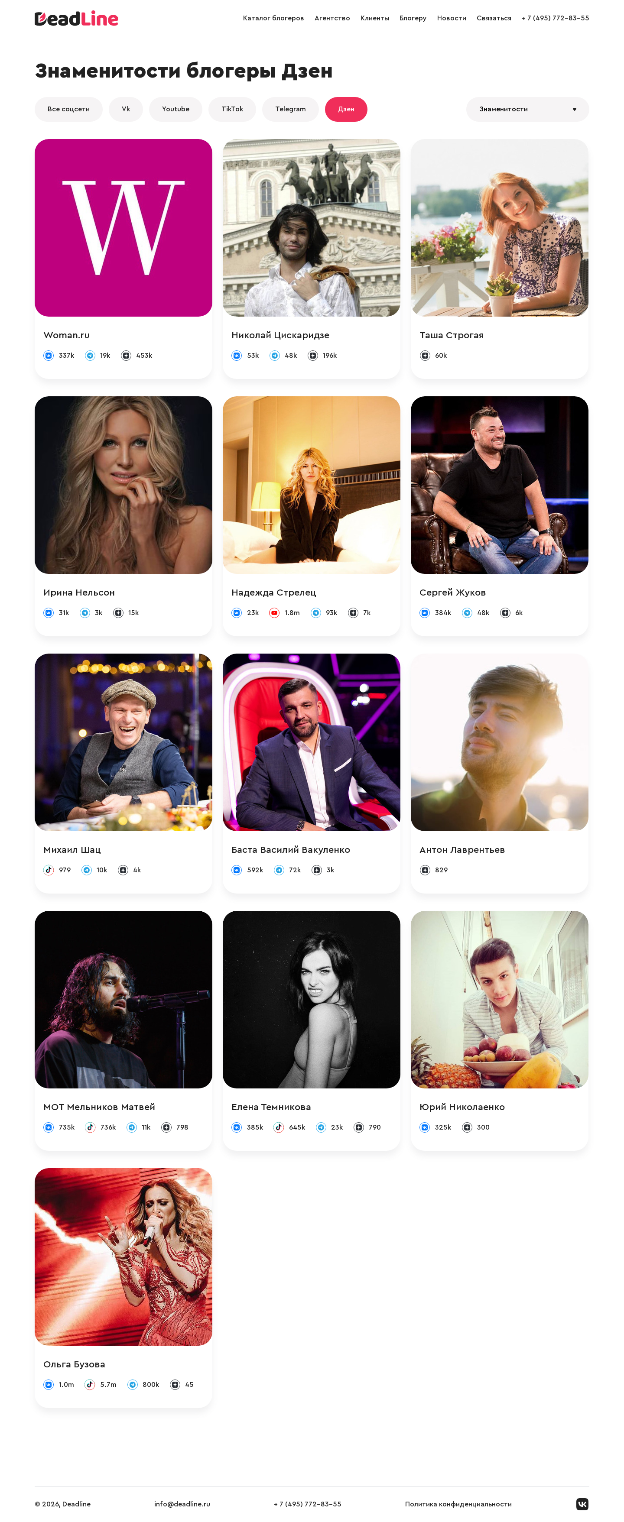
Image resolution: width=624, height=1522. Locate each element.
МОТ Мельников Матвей (99, 1107)
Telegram (290, 109)
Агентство (332, 18)
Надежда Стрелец (273, 592)
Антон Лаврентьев (462, 850)
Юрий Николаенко (462, 1107)
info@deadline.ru (182, 1504)
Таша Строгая (451, 335)
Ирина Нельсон (79, 592)
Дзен (346, 109)
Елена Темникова (271, 1107)
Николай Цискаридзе (280, 335)
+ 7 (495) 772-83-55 (555, 18)
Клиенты (375, 18)
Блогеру (413, 18)
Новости (451, 18)
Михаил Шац (72, 850)
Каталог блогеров (273, 18)
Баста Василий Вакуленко (290, 850)
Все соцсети (69, 109)
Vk (126, 109)
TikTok (232, 109)
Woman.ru (66, 335)
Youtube (175, 109)
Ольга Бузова (74, 1364)
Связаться (494, 18)
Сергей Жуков (452, 592)
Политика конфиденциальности (458, 1504)
